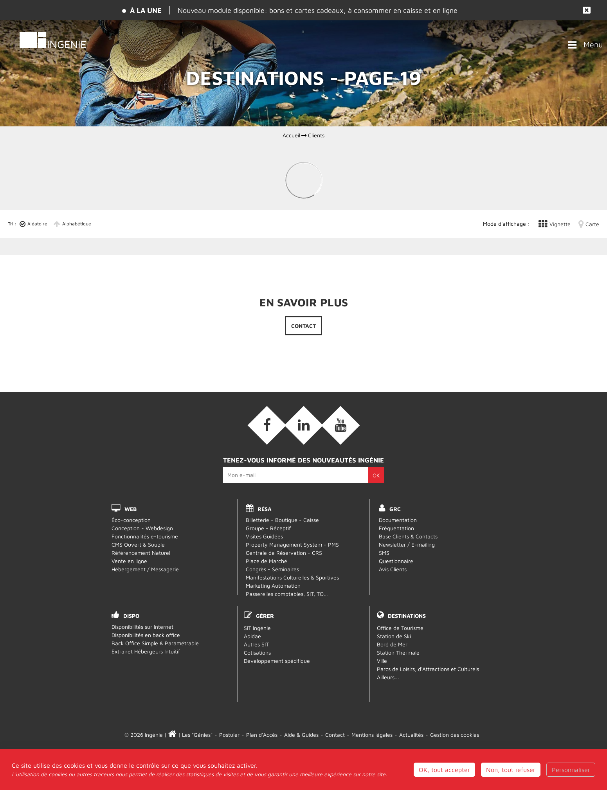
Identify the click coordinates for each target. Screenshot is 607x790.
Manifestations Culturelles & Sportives (292, 577)
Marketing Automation (273, 585)
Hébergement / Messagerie (145, 569)
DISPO (131, 615)
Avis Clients (393, 569)
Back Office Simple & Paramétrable (155, 643)
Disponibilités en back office (146, 635)
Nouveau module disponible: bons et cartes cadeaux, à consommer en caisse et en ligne (318, 10)
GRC (395, 509)
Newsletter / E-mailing (407, 544)
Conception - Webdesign (142, 528)
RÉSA (265, 509)
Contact (303, 325)
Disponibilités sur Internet (142, 626)
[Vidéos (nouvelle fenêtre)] (340, 425)
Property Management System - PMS (292, 544)
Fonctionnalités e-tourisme (145, 536)
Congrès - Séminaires (272, 569)
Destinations (407, 615)
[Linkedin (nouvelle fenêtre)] (303, 425)
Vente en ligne (129, 561)
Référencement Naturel (141, 552)
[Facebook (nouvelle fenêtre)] (267, 425)
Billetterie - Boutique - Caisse (282, 519)
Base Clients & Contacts (408, 536)
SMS (384, 552)
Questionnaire (396, 561)
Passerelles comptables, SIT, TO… (287, 593)
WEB (130, 509)
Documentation (398, 519)
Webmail (303, 760)
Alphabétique (76, 224)
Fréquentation (396, 528)
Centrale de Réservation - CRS (284, 552)
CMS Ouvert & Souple (138, 544)
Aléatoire (37, 224)
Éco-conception (131, 519)
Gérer (265, 615)
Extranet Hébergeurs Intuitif (146, 651)
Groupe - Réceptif (268, 528)
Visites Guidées (264, 536)
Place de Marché (266, 561)
